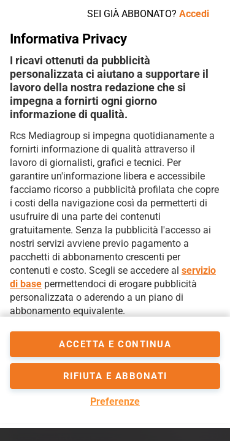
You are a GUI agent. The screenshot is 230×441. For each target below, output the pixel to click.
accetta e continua (115, 344)
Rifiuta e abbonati (115, 376)
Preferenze (115, 401)
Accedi (194, 14)
